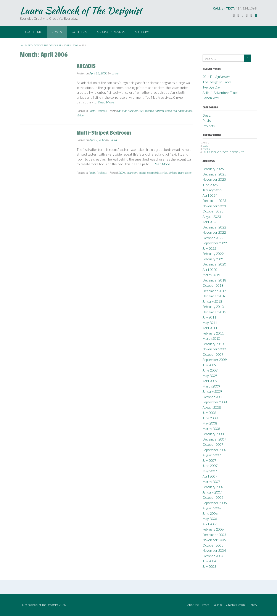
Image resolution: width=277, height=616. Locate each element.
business (133, 111)
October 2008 (213, 397)
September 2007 (215, 450)
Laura (115, 73)
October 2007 (213, 444)
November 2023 (214, 206)
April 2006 (210, 524)
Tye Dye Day (212, 87)
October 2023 (213, 211)
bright (142, 172)
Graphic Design (111, 32)
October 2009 (213, 354)
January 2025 (212, 190)
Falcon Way (211, 98)
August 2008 (212, 407)
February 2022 (213, 254)
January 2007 (212, 492)
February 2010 (213, 344)
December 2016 (214, 296)
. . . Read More (104, 102)
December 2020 (214, 264)
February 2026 (213, 169)
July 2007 (209, 460)
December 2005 (214, 535)
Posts (57, 32)
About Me (33, 32)
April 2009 (210, 381)
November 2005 (214, 540)
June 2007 (210, 466)
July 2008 (209, 413)
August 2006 (212, 508)
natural (159, 111)
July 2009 (209, 365)
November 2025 (214, 179)
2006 (121, 172)
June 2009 (210, 370)
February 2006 (213, 529)
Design (207, 115)
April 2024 (210, 195)
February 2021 (213, 259)
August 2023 (212, 217)
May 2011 (210, 323)
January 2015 (212, 301)
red (175, 111)
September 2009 (215, 360)
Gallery (142, 32)
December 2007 (214, 439)
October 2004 (213, 556)
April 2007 (210, 476)
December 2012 (214, 312)
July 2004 (209, 561)
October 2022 (213, 238)
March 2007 (211, 482)
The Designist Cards (217, 82)
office (168, 111)
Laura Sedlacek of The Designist (81, 10)
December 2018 (214, 280)
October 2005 (213, 545)
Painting (79, 32)
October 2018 (213, 285)
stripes (173, 172)
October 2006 (213, 497)
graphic (149, 111)
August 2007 (212, 455)
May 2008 (210, 423)
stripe (80, 115)
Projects (102, 111)
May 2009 (210, 376)
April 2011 (210, 328)
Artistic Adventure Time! (220, 93)
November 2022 (214, 232)
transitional (185, 172)
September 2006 (215, 503)
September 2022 (215, 243)
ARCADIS (86, 66)
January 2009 (212, 391)
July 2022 (209, 248)
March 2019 (211, 275)
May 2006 (210, 519)
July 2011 (209, 317)
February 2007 (213, 487)
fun (141, 111)
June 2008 (210, 418)
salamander (185, 111)
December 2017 (214, 291)
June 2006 (210, 513)
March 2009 (211, 386)
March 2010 (211, 338)
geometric (153, 172)
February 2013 (213, 307)
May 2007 (210, 471)
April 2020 (210, 270)
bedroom (132, 172)
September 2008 (215, 402)
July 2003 (209, 566)
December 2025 (214, 174)
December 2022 (214, 227)
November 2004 (214, 550)
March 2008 (211, 429)
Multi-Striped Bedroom (104, 133)
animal (122, 111)
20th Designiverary (216, 77)
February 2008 (213, 434)
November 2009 (214, 349)
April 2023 (210, 222)
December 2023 (214, 201)
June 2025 (210, 185)
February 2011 (213, 333)
